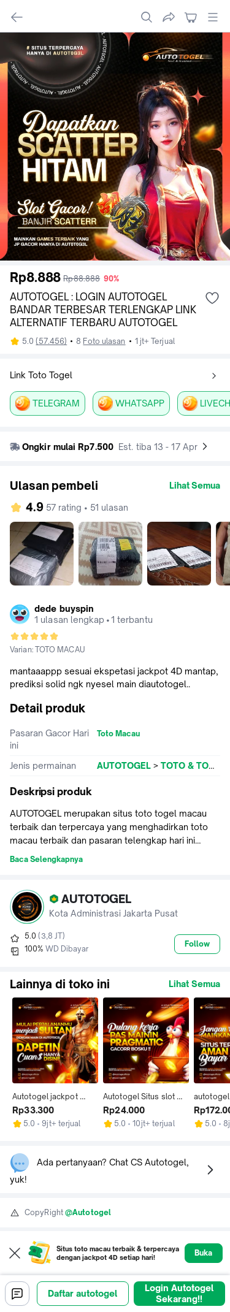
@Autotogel (88, 1212)
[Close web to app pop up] (15, 1253)
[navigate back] (17, 17)
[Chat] (17, 1293)
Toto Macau (118, 733)
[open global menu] (213, 17)
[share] (169, 17)
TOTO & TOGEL (193, 765)
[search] (147, 17)
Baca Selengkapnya (46, 859)
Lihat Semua (194, 485)
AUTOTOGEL (124, 765)
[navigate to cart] (191, 17)
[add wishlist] (212, 298)
